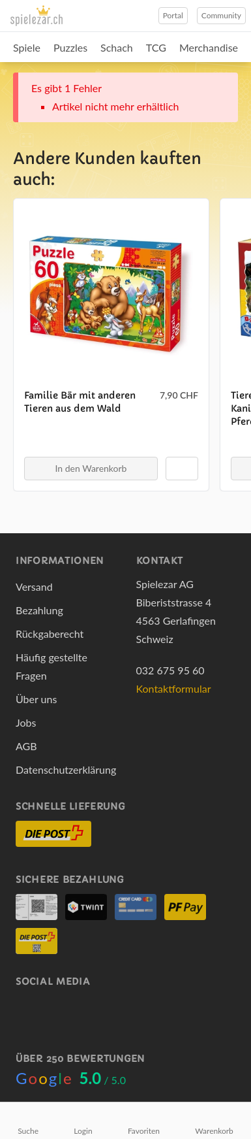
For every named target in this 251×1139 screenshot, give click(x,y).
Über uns (36, 699)
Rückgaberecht (49, 633)
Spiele (26, 47)
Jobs (26, 722)
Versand (34, 586)
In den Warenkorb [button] (91, 468)
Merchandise (208, 47)
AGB (26, 746)
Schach (116, 47)
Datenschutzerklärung (66, 769)
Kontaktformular (173, 688)
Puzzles (70, 47)
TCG (156, 47)
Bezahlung (39, 610)
